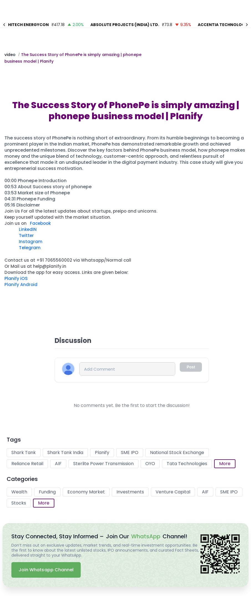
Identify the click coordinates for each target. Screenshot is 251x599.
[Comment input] (127, 369)
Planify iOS (16, 278)
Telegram (29, 247)
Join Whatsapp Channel (46, 570)
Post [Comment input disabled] (191, 367)
